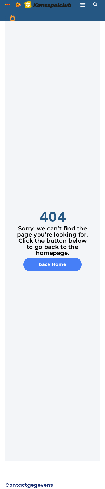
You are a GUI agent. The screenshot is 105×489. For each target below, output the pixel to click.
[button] (83, 5)
